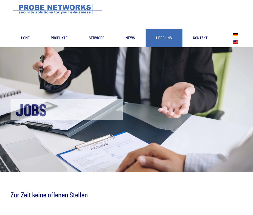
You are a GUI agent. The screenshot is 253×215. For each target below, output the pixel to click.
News (130, 37)
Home (25, 37)
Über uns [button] (164, 37)
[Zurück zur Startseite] (59, 9)
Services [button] (97, 37)
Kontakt (200, 37)
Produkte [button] (59, 37)
